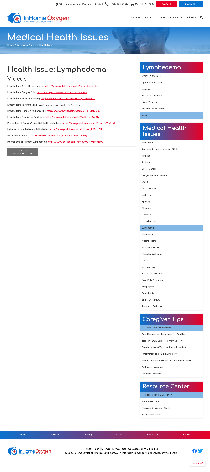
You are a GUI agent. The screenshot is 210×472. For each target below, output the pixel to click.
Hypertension (149, 225)
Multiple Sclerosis (151, 252)
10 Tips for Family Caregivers (157, 334)
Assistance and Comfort (154, 110)
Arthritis (146, 157)
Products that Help (152, 381)
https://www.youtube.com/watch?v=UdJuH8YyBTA (73, 117)
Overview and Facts (152, 76)
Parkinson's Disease (152, 279)
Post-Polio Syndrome (153, 286)
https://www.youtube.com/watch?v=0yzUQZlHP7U (68, 98)
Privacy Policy (91, 458)
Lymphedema (149, 232)
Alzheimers (148, 144)
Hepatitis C (148, 218)
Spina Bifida (148, 299)
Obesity (146, 265)
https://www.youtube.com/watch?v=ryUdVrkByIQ (88, 123)
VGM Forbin (171, 462)
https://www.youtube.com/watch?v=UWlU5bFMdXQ (75, 142)
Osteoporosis (149, 272)
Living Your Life (150, 103)
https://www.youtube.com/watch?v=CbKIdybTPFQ (59, 105)
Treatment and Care (152, 96)
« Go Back (23, 152)
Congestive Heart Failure (155, 178)
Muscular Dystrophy (152, 259)
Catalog (149, 17)
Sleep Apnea (148, 292)
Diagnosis (147, 89)
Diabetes (146, 198)
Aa (193, 463)
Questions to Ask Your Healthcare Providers (165, 354)
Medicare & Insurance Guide (156, 416)
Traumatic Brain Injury (154, 313)
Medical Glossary (150, 410)
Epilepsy (146, 205)
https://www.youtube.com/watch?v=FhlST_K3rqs (62, 92)
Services (136, 17)
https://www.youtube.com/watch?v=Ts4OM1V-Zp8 (73, 111)
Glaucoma (147, 211)
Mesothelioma (149, 245)
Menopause (148, 238)
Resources (176, 17)
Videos (145, 116)
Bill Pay (191, 17)
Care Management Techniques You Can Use (164, 341)
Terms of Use (119, 458)
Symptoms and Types (153, 82)
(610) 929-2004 (117, 4)
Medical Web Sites (151, 423)
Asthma (146, 164)
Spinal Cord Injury (151, 306)
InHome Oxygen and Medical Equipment (94, 462)
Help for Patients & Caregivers (158, 403)
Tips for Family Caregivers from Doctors (163, 348)
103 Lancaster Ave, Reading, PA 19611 (81, 4)
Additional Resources (153, 375)
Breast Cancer (149, 171)
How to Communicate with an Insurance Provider (168, 368)
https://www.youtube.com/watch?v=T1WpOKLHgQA (61, 135)
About (162, 17)
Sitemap (105, 458)
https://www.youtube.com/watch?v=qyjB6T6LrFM (75, 129)
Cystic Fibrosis (149, 191)
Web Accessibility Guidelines (143, 458)
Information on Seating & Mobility (160, 361)
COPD (145, 184)
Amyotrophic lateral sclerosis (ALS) (161, 151)
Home (10, 45)
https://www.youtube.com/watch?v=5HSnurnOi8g (71, 86)
